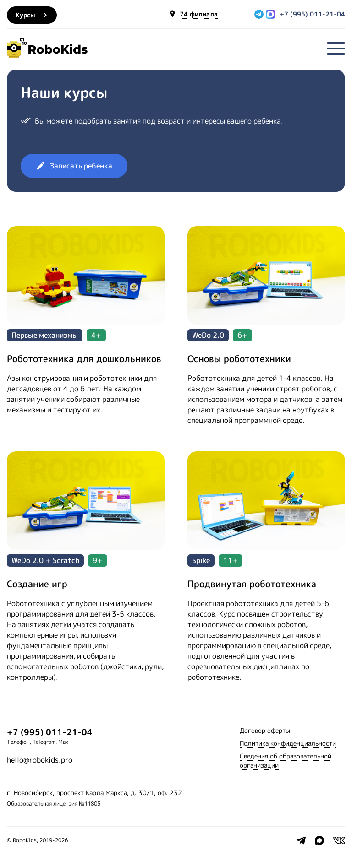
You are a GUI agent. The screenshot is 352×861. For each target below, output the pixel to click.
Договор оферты (265, 730)
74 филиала (199, 14)
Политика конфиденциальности (288, 743)
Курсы (33, 15)
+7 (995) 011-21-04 (312, 14)
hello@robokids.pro (39, 760)
